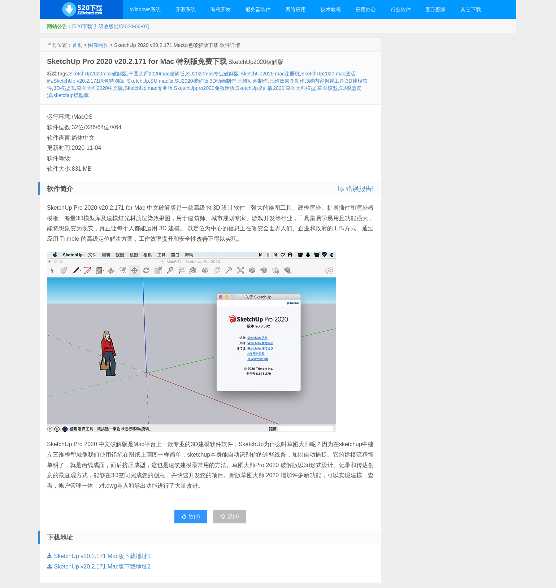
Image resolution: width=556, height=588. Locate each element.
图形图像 (436, 9)
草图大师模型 (301, 88)
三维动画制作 (253, 81)
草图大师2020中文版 (100, 88)
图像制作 (98, 45)
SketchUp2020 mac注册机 (270, 74)
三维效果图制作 (287, 81)
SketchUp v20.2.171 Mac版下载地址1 (99, 556)
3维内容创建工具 (325, 81)
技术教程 (331, 9)
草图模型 (327, 88)
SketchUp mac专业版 (149, 88)
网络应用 (296, 9)
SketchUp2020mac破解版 (98, 74)
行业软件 (401, 9)
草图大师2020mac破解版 (157, 74)
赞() (191, 516)
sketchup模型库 (71, 95)
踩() (230, 516)
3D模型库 (64, 88)
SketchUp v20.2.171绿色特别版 (88, 81)
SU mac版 (161, 81)
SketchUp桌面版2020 (260, 88)
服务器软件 (258, 9)
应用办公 (366, 9)
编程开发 (220, 9)
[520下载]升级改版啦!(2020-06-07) (110, 26)
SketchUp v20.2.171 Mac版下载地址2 (99, 566)
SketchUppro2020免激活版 (204, 88)
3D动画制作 (223, 81)
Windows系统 (145, 9)
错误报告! (356, 189)
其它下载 (471, 9)
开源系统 (185, 9)
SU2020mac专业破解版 (212, 74)
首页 (77, 45)
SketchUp (137, 81)
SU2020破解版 (191, 81)
